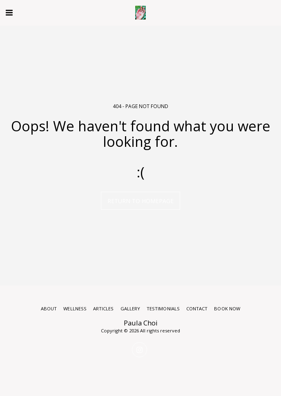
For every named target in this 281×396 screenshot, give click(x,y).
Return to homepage (140, 201)
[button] (9, 12)
